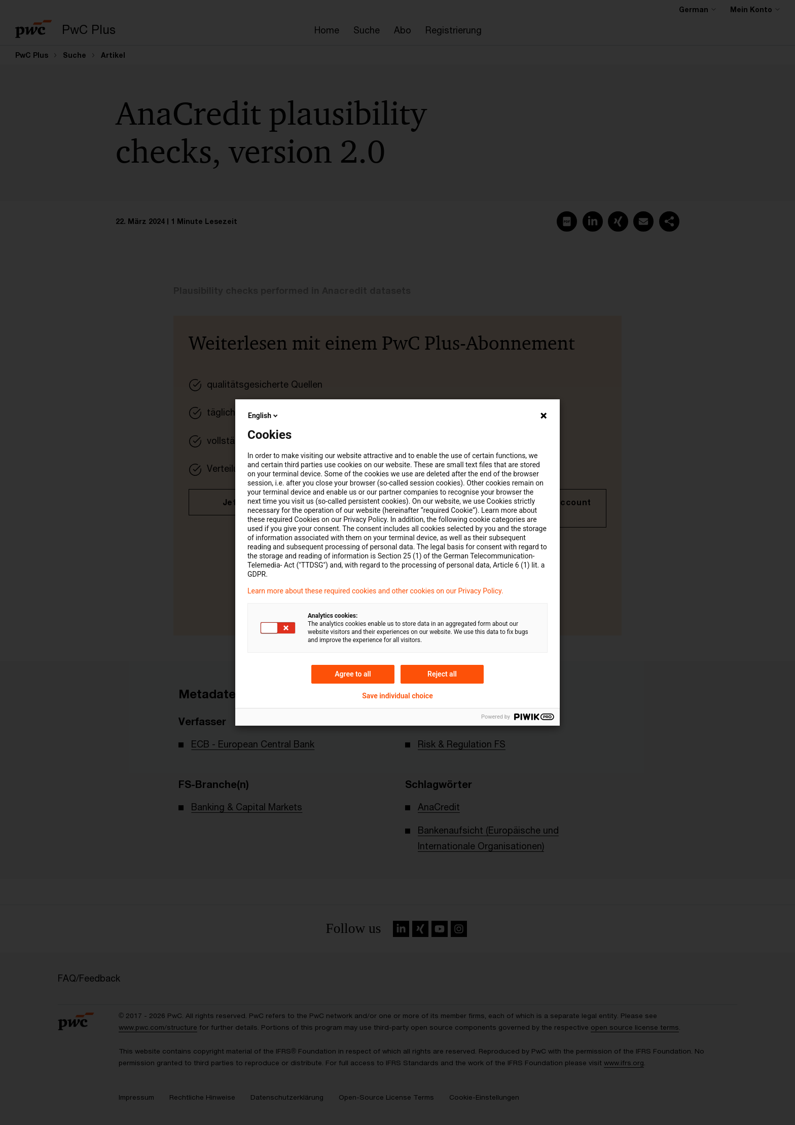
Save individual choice (397, 696)
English (263, 415)
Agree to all (353, 674)
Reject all (442, 674)
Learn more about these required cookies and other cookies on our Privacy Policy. (375, 591)
